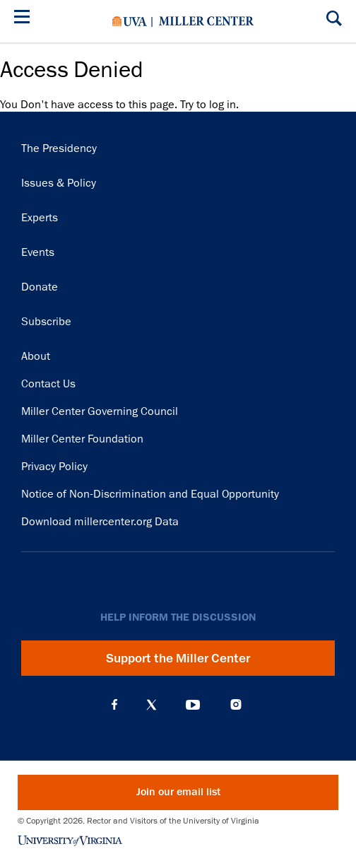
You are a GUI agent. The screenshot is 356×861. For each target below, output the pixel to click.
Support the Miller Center (178, 658)
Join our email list (178, 792)
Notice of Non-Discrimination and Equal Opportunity (150, 494)
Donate (39, 287)
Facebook (114, 704)
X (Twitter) (151, 704)
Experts (39, 218)
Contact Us (48, 384)
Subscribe (46, 322)
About (35, 356)
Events (37, 252)
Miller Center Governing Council (99, 411)
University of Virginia (129, 21)
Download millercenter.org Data (100, 522)
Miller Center (206, 21)
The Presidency (59, 148)
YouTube (193, 704)
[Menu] (24, 19)
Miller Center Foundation (82, 439)
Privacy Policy (54, 466)
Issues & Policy (58, 183)
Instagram (235, 704)
